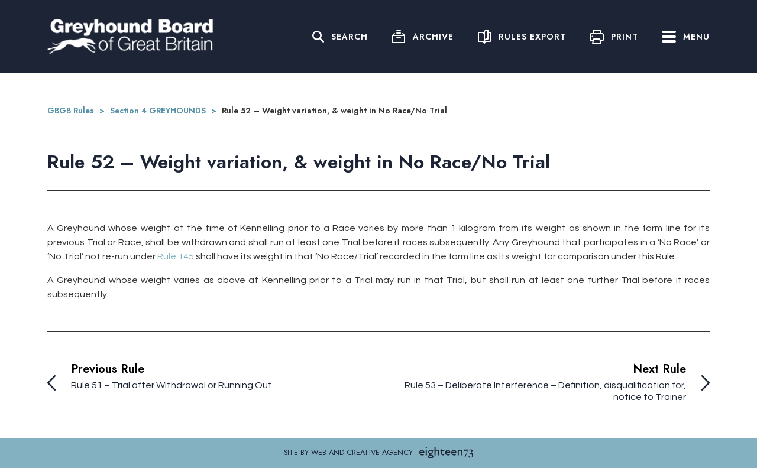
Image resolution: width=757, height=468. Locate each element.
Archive (433, 36)
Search (349, 36)
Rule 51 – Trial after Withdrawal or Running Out (171, 385)
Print (624, 36)
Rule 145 (175, 256)
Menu (686, 36)
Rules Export (532, 36)
